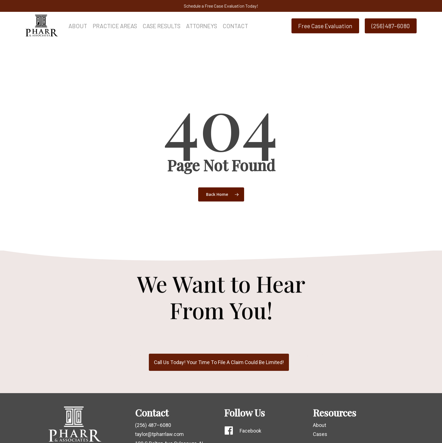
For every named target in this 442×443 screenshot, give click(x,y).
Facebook (250, 431)
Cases (320, 434)
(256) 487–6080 (153, 425)
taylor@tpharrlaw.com (159, 434)
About (319, 425)
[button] (219, 362)
